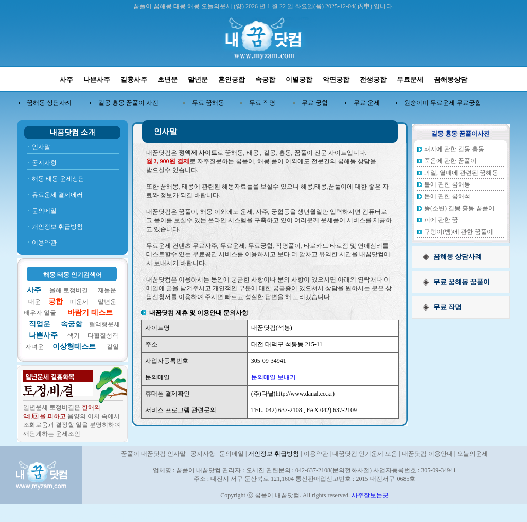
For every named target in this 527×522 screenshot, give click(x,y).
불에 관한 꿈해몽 (447, 184)
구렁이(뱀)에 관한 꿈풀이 (458, 231)
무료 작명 (262, 102)
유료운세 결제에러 (57, 194)
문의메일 (44, 210)
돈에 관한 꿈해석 (447, 196)
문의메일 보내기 (273, 377)
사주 (66, 79)
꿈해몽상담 (450, 79)
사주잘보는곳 (370, 495)
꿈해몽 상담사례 (49, 102)
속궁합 (265, 79)
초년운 (167, 79)
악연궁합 (336, 79)
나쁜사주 (96, 79)
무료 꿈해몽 (208, 102)
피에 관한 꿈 (441, 219)
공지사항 (44, 162)
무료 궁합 (315, 102)
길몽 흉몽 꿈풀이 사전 (128, 102)
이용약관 (44, 242)
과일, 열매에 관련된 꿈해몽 (461, 172)
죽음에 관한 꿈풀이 (450, 160)
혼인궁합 (231, 79)
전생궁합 (373, 79)
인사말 (41, 147)
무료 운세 (367, 102)
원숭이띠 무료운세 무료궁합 (442, 102)
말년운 (198, 79)
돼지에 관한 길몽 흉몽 (454, 149)
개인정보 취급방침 (57, 226)
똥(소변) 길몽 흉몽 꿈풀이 (459, 208)
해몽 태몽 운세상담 (58, 178)
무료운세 (410, 79)
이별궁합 (299, 79)
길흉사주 (133, 79)
